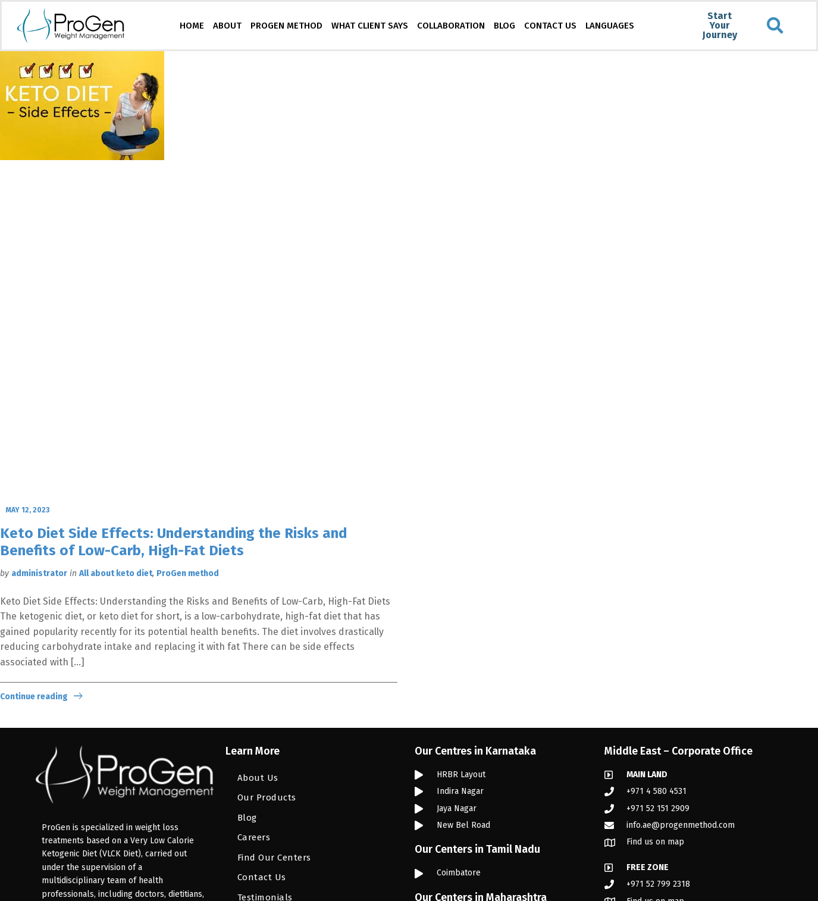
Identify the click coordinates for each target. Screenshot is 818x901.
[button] (775, 25)
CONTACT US (550, 25)
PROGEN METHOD (286, 25)
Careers (254, 837)
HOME (192, 25)
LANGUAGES (609, 25)
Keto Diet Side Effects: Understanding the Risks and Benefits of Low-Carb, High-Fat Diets (173, 542)
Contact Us (261, 877)
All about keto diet (115, 573)
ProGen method (187, 573)
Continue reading (34, 697)
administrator (39, 573)
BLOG (504, 25)
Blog (247, 817)
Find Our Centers (274, 857)
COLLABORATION (451, 25)
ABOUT (227, 25)
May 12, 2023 (27, 510)
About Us (257, 777)
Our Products (266, 797)
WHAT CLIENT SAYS (369, 25)
